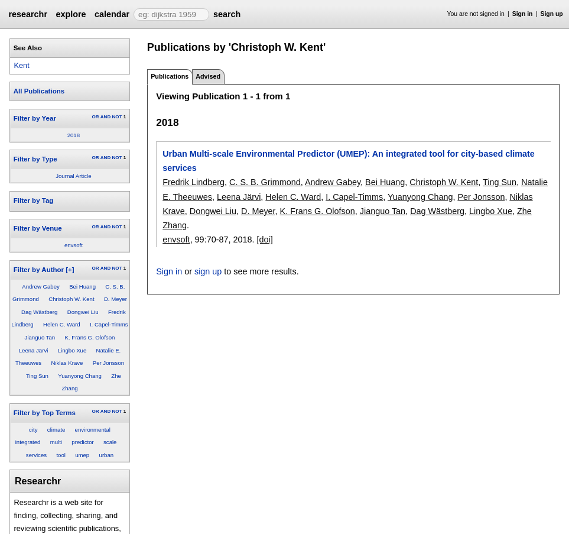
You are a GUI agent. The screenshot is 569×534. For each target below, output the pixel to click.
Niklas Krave (67, 363)
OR (95, 116)
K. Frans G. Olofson (90, 337)
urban (106, 455)
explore (71, 14)
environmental (92, 429)
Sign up (552, 14)
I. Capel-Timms (109, 324)
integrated (28, 442)
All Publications (39, 91)
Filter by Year (35, 118)
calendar (112, 14)
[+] (70, 269)
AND (105, 116)
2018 (73, 135)
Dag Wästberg (39, 312)
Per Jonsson (108, 363)
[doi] (264, 239)
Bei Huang (82, 286)
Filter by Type (35, 159)
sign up (208, 271)
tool (60, 455)
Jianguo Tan (40, 337)
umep (82, 455)
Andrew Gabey (40, 286)
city (33, 429)
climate (56, 429)
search (226, 14)
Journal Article (73, 176)
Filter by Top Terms (45, 412)
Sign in (522, 14)
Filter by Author (39, 269)
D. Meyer (115, 299)
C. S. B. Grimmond (265, 182)
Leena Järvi (33, 350)
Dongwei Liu (83, 312)
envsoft (73, 245)
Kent (21, 65)
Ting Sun (37, 376)
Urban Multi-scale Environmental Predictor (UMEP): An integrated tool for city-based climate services (348, 161)
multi (56, 442)
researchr (27, 14)
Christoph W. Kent (71, 299)
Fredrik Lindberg (193, 182)
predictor (82, 442)
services (36, 455)
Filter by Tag (34, 200)
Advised (208, 76)
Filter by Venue (38, 228)
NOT (117, 116)
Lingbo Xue (72, 350)
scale (109, 442)
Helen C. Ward (61, 324)
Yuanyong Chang (80, 376)
